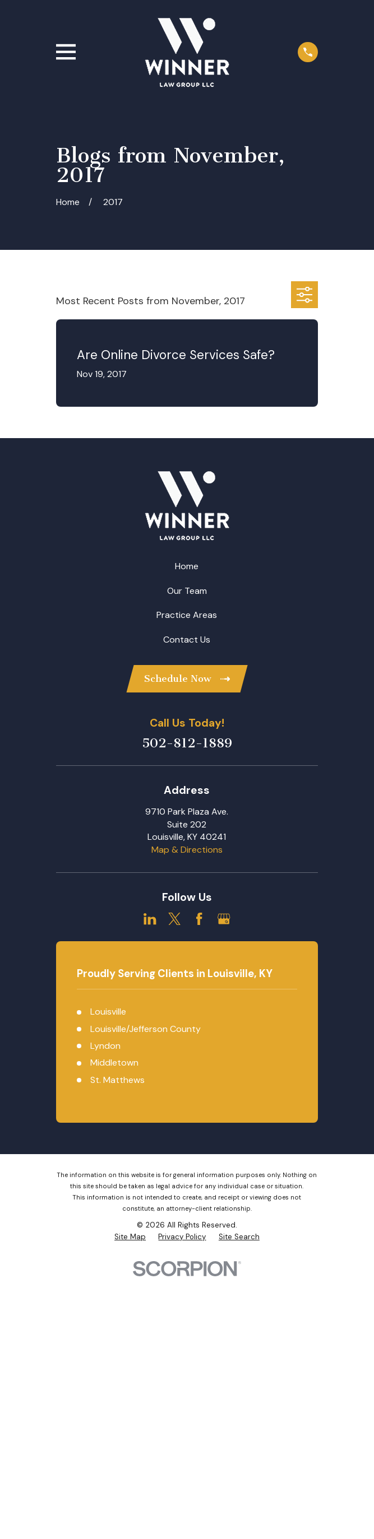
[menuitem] (130, 1237)
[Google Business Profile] (224, 919)
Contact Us (186, 639)
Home (186, 566)
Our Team (187, 591)
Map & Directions (187, 849)
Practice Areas (186, 615)
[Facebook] (199, 919)
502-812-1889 (187, 743)
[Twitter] (174, 919)
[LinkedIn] (150, 919)
